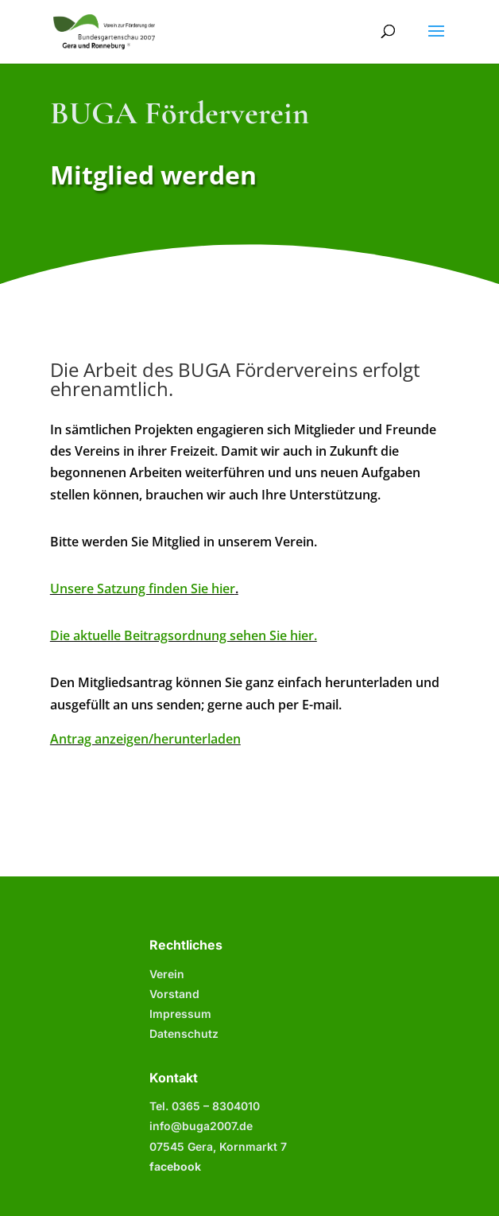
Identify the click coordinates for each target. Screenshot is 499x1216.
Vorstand (174, 993)
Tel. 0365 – (204, 1106)
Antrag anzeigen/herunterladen (145, 739)
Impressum (180, 1013)
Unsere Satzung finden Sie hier (142, 588)
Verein (166, 974)
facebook (175, 1166)
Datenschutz (184, 1033)
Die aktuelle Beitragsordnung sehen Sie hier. (183, 635)
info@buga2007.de (201, 1125)
